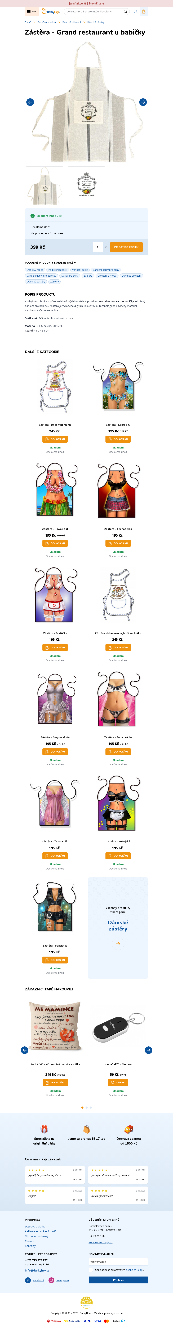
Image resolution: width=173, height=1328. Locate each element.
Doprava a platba (35, 1226)
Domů (28, 22)
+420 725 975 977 (36, 1260)
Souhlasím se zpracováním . (119, 1270)
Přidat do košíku (126, 247)
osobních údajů (134, 1270)
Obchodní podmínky (36, 1236)
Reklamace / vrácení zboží (40, 1231)
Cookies (29, 1241)
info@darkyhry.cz (37, 1270)
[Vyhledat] (126, 11)
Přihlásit (118, 1280)
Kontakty (30, 1245)
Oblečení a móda (47, 22)
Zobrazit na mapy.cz (101, 1242)
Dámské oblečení (72, 22)
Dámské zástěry (95, 22)
